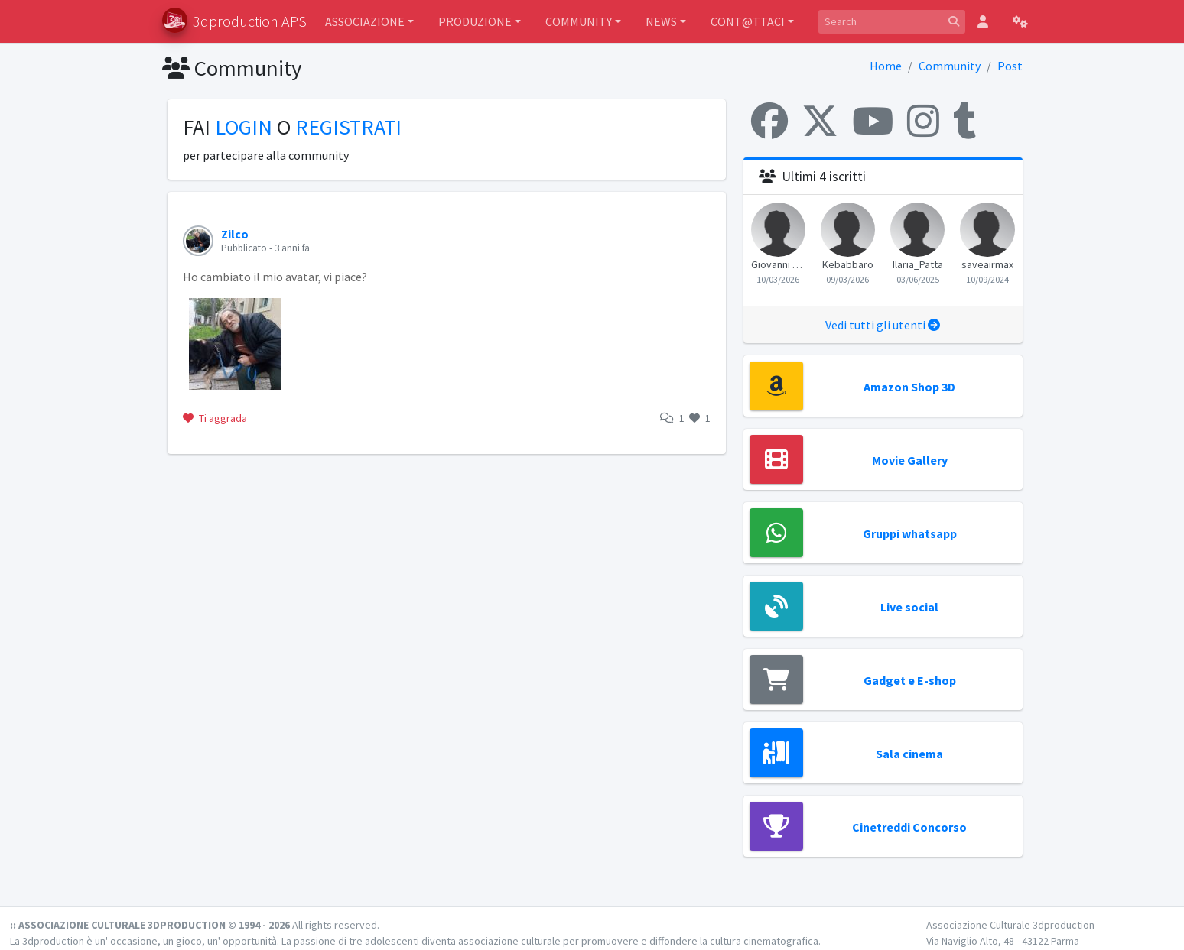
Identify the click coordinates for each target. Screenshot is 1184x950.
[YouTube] (872, 120)
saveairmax (987, 264)
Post (1010, 65)
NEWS (661, 21)
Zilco (235, 234)
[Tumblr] (964, 120)
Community (950, 65)
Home (886, 65)
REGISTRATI (348, 127)
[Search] (880, 22)
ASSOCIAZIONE (365, 21)
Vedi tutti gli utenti (882, 324)
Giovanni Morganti (778, 264)
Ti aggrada (215, 418)
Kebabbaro (847, 264)
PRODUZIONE (475, 21)
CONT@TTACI (748, 21)
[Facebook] (769, 120)
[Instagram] (923, 120)
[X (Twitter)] (820, 120)
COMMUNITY (578, 21)
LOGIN (243, 127)
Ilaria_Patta (918, 264)
